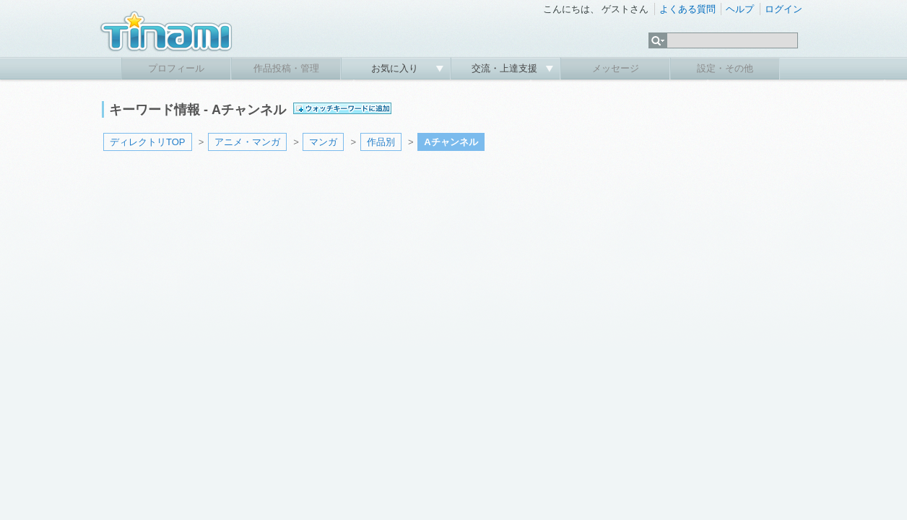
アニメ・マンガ (247, 141)
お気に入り (396, 68)
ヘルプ (740, 9)
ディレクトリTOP (148, 141)
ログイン (783, 9)
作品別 (381, 141)
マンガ (323, 141)
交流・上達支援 (506, 68)
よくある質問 (687, 9)
